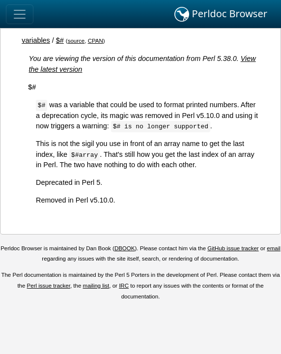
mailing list (96, 286)
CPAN (95, 41)
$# (60, 40)
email (274, 248)
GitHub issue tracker (232, 248)
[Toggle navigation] (19, 14)
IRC (124, 286)
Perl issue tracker (48, 286)
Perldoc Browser (220, 14)
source (76, 41)
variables (36, 40)
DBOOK (124, 248)
